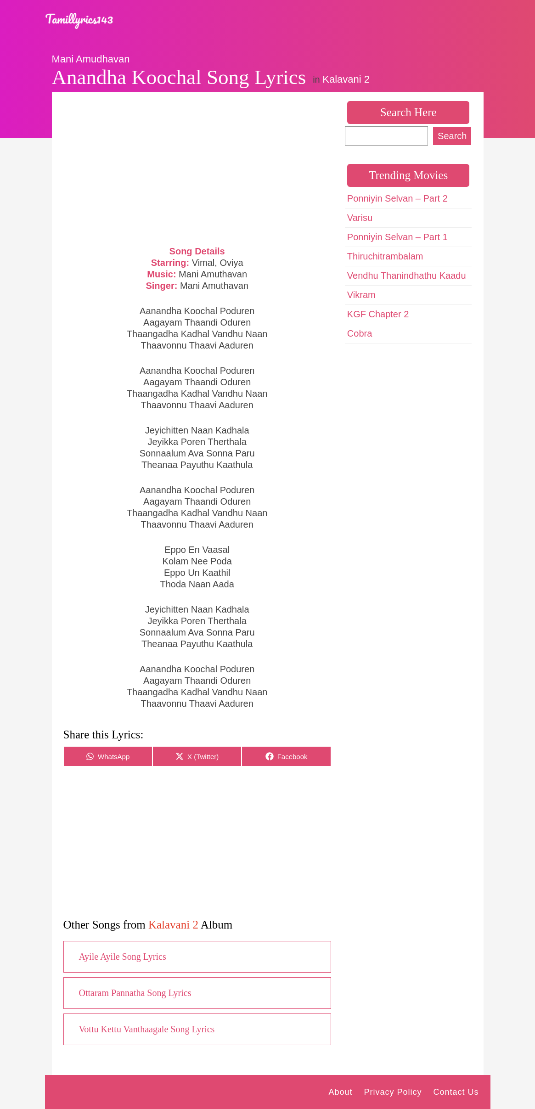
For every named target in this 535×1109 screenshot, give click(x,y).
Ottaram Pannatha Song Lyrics (135, 993)
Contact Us (456, 1092)
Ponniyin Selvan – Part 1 (397, 237)
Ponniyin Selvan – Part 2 (397, 198)
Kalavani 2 (346, 79)
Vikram (361, 295)
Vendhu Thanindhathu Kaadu (406, 275)
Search (452, 136)
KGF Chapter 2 (378, 314)
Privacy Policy (393, 1092)
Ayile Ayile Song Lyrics (122, 956)
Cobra (359, 333)
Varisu (359, 218)
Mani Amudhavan (91, 59)
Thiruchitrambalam (385, 256)
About (340, 1092)
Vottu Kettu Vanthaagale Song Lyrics (147, 1029)
